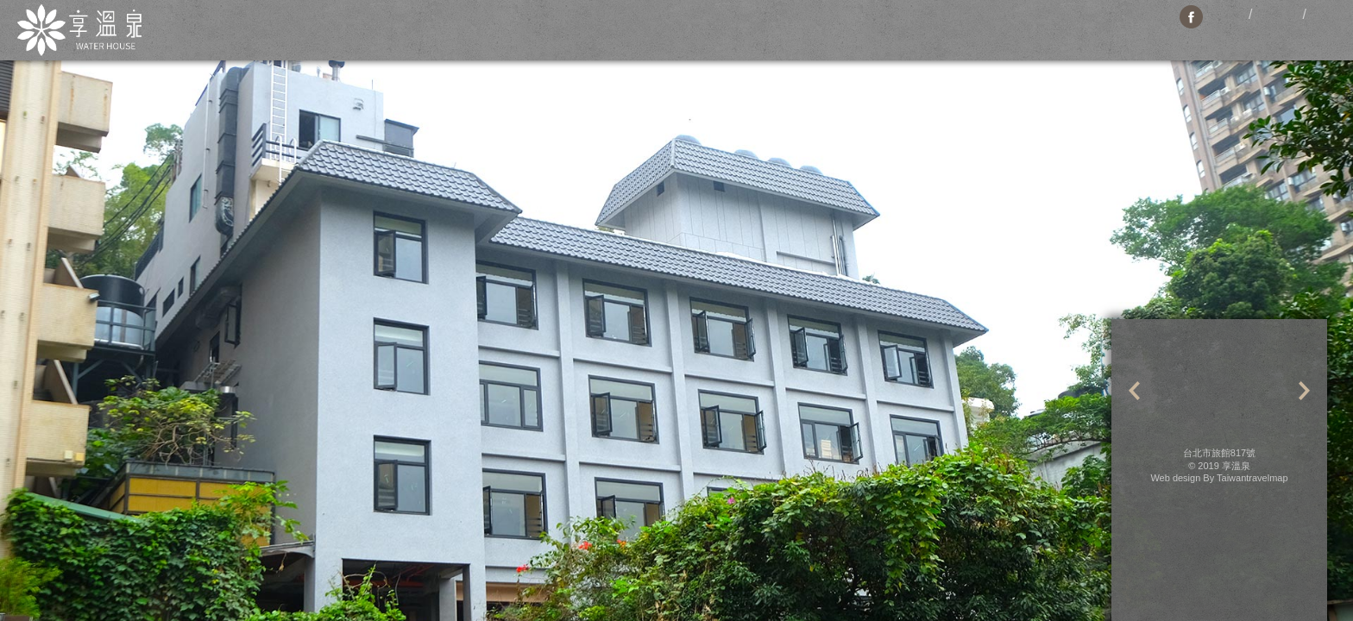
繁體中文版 (1229, 14)
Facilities (553, 34)
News (417, 34)
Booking (924, 34)
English (1278, 14)
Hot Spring (1009, 34)
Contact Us (846, 34)
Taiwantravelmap (1252, 478)
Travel (773, 34)
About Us (356, 34)
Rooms (478, 34)
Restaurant (708, 34)
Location (636, 34)
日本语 (1325, 14)
